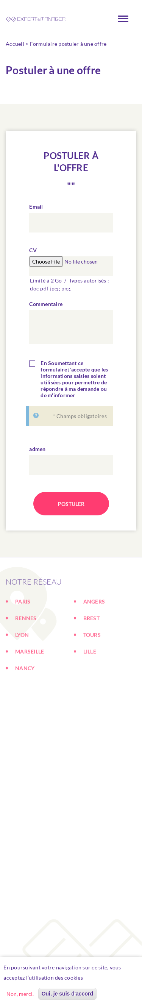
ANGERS (94, 623)
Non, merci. (20, 995)
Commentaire (45, 304)
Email (36, 206)
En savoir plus (104, 979)
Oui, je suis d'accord (67, 995)
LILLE (89, 673)
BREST (91, 640)
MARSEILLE (29, 673)
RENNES (26, 640)
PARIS (22, 623)
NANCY (24, 690)
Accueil (15, 44)
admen (37, 449)
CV (33, 250)
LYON (22, 656)
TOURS (92, 656)
